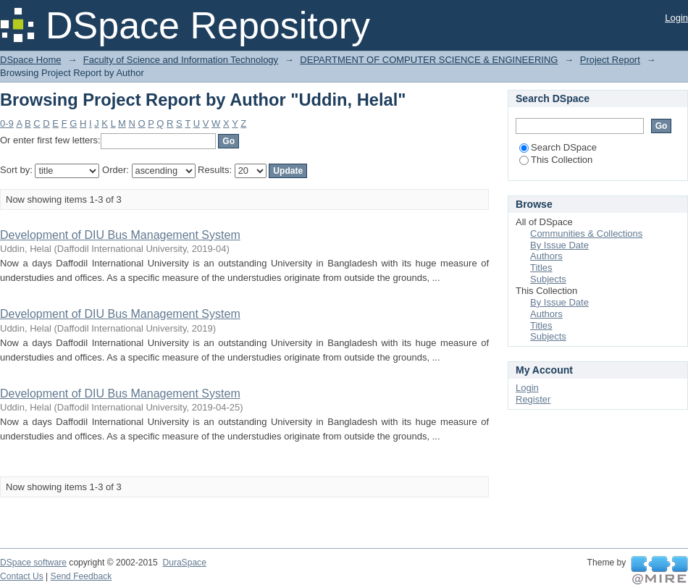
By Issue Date (559, 245)
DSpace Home (31, 59)
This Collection (555, 159)
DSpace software (33, 562)
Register (533, 399)
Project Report (610, 59)
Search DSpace (558, 147)
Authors (546, 256)
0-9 (7, 123)
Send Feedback (81, 576)
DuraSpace (184, 562)
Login (676, 17)
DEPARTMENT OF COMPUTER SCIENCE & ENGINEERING (429, 59)
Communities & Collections (586, 233)
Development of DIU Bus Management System (120, 235)
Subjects (548, 279)
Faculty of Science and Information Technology (180, 59)
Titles (541, 267)
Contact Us (21, 576)
